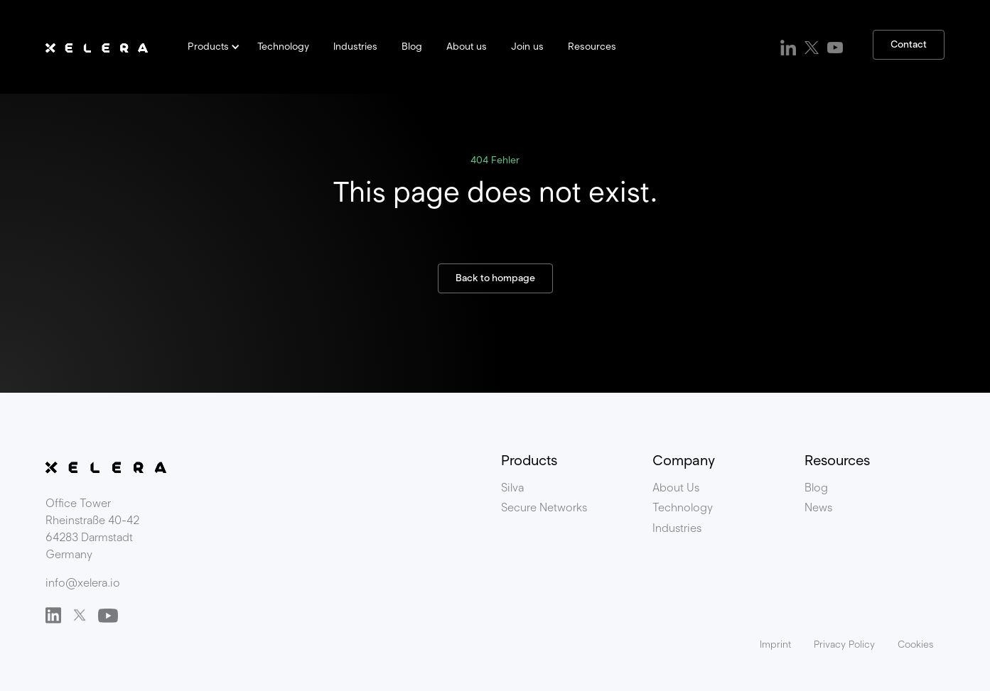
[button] (211, 47)
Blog (412, 46)
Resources (592, 46)
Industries (355, 46)
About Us (675, 487)
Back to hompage (495, 278)
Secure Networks (544, 507)
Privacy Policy (844, 644)
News (818, 507)
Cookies (915, 644)
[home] (96, 46)
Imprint (775, 644)
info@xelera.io (82, 582)
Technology (283, 46)
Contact (909, 44)
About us (466, 46)
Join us (527, 46)
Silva (512, 487)
